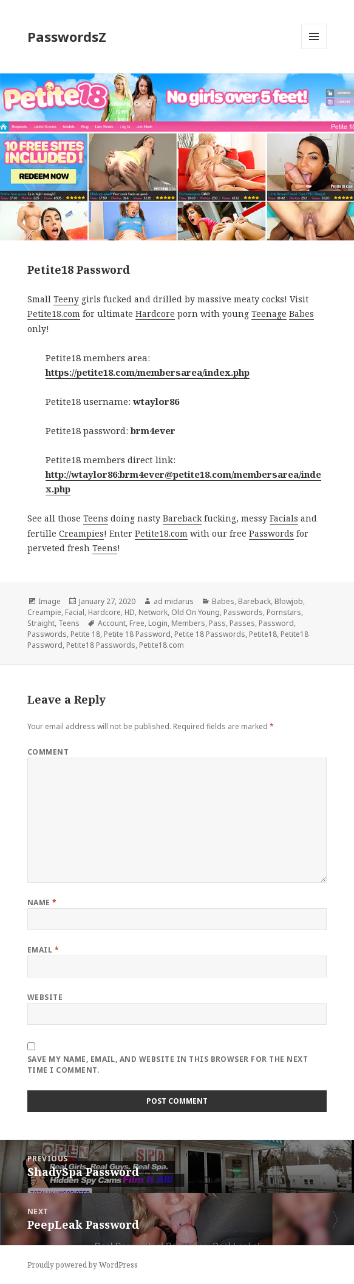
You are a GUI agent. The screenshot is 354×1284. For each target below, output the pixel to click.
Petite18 (263, 634)
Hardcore (155, 313)
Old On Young (195, 612)
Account (112, 623)
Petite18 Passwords (100, 645)
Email (43, 950)
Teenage (269, 313)
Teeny (66, 299)
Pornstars (284, 612)
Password (276, 623)
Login (158, 623)
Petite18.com (53, 313)
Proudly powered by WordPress (82, 1265)
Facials (284, 518)
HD (129, 612)
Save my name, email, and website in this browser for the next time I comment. (167, 1064)
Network (153, 612)
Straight (41, 623)
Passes (242, 623)
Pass (217, 623)
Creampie (44, 612)
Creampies (81, 533)
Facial (74, 612)
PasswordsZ (66, 36)
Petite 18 (85, 634)
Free (137, 623)
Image (49, 601)
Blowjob (288, 601)
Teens (95, 518)
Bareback (182, 518)
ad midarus (174, 601)
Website (45, 997)
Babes (301, 313)
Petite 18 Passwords (209, 634)
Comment (48, 752)
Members (188, 623)
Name (42, 902)
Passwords (271, 533)
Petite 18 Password (137, 634)
